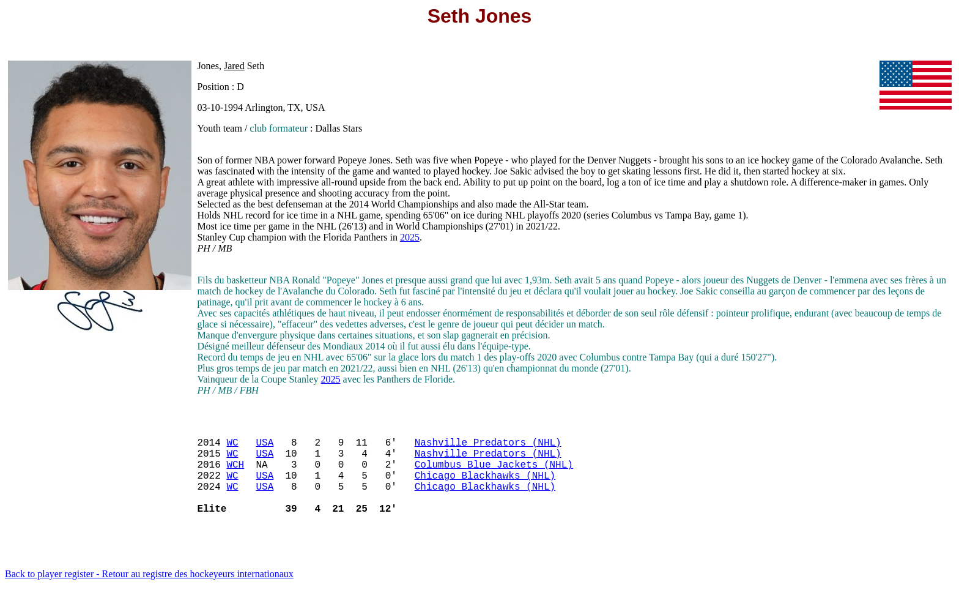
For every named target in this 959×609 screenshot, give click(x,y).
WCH (235, 473)
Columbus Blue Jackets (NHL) (494, 473)
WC (232, 447)
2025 (410, 237)
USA (264, 447)
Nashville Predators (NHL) (488, 447)
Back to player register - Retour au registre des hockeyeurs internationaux (149, 593)
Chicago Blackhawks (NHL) (485, 487)
